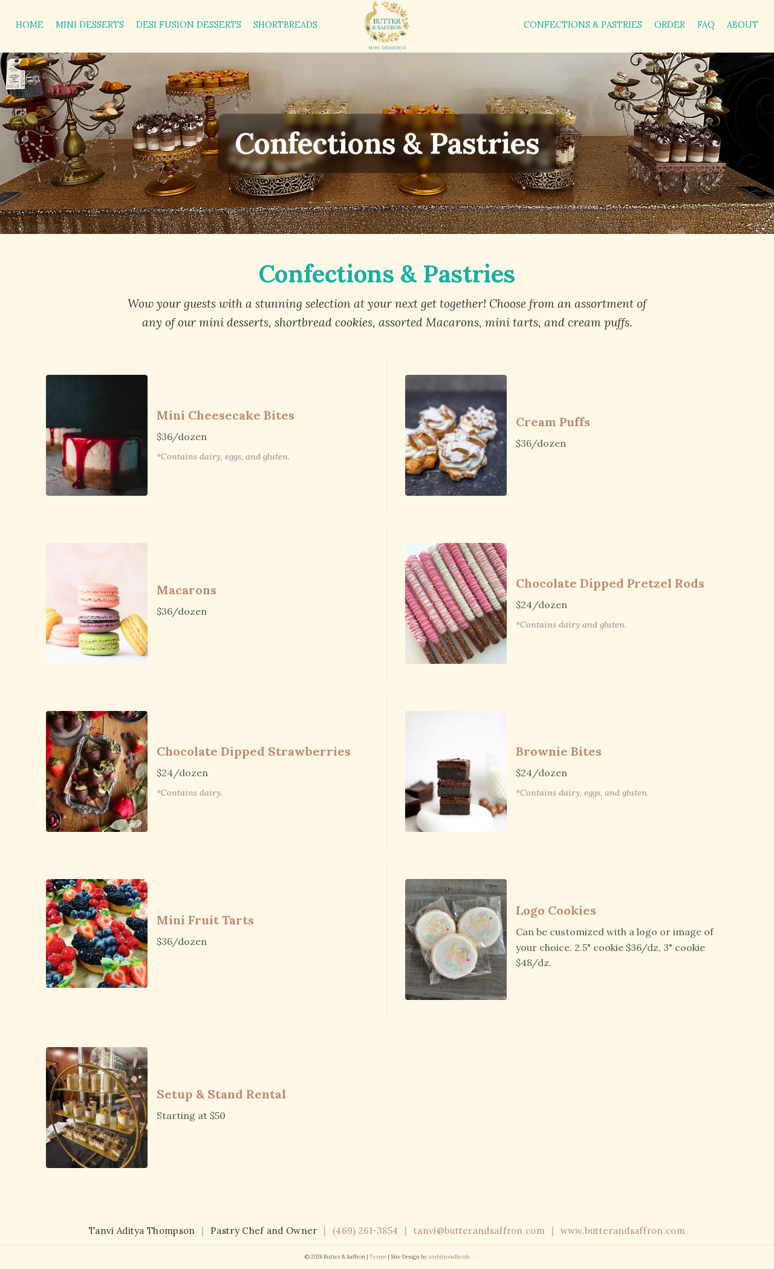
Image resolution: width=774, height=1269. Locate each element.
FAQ (706, 24)
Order (669, 24)
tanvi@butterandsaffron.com (479, 1230)
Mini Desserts (90, 24)
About (742, 24)
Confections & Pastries (583, 24)
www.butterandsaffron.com (623, 1230)
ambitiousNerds (449, 1257)
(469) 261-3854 (365, 1230)
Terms (377, 1257)
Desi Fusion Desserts (188, 24)
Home (30, 24)
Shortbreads (285, 24)
